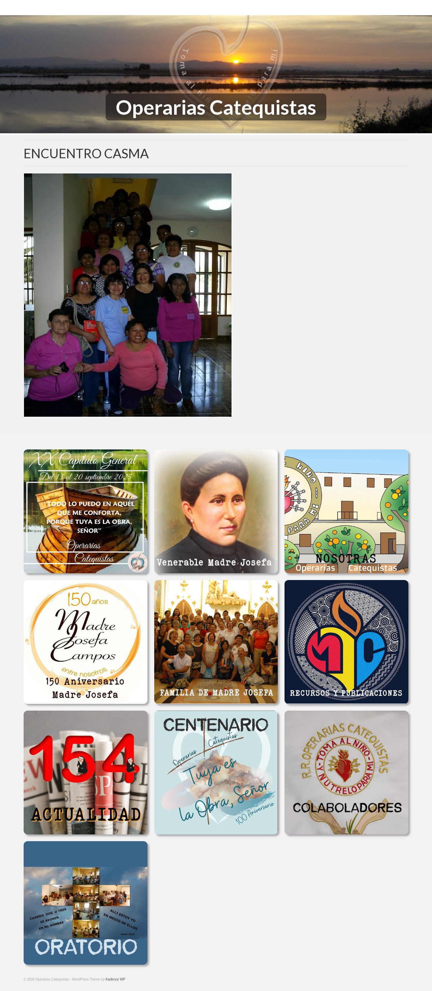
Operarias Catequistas (216, 107)
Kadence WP (115, 979)
